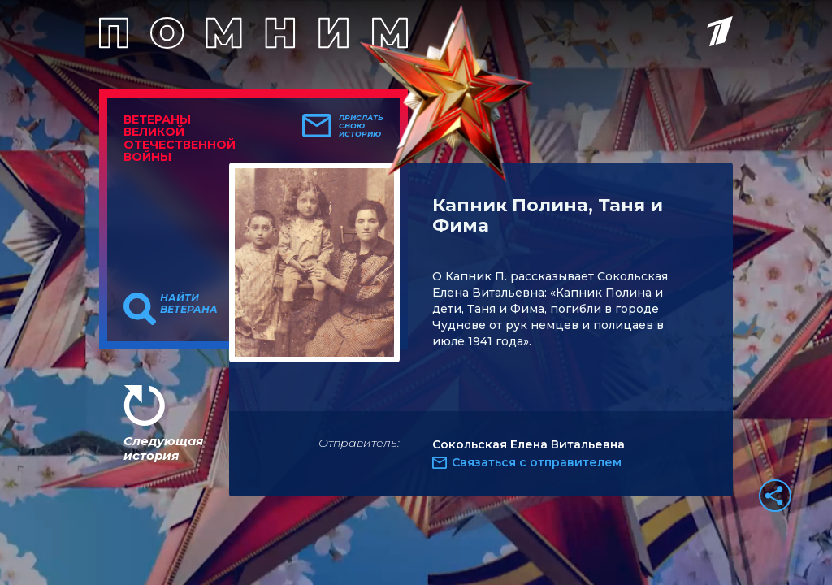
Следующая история (163, 448)
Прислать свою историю (361, 126)
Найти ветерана (189, 303)
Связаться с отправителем (537, 462)
